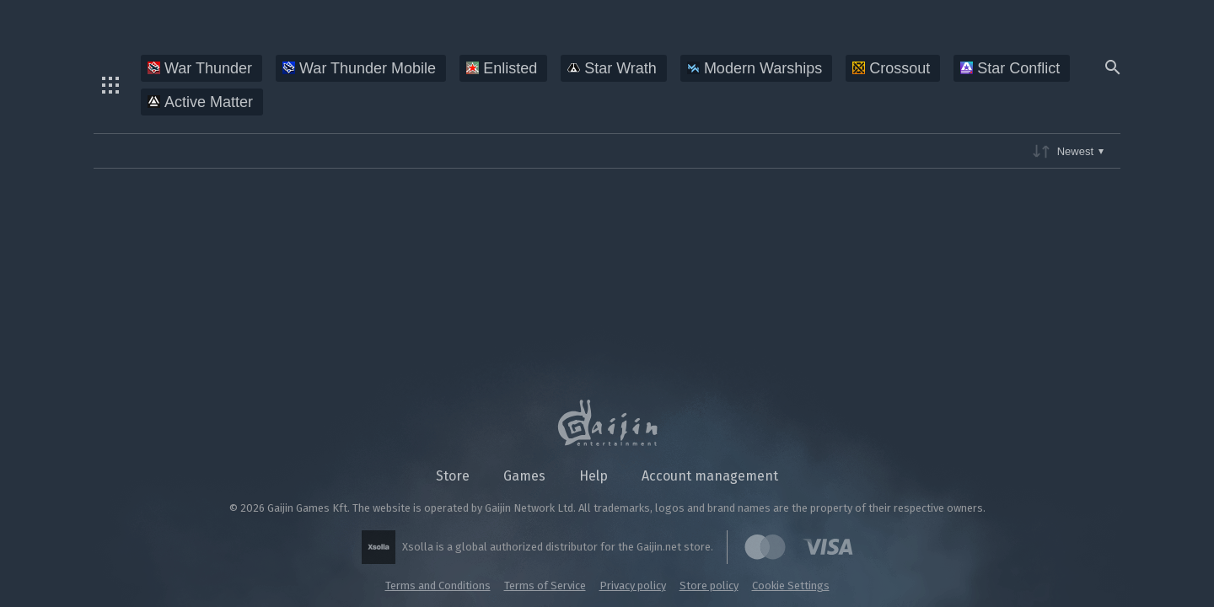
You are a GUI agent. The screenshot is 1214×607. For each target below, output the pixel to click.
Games (524, 476)
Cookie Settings (791, 585)
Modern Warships (754, 68)
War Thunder (200, 68)
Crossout (891, 68)
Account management (710, 476)
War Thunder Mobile (359, 68)
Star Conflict (1010, 68)
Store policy (709, 585)
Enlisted (501, 68)
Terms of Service (545, 585)
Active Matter (200, 102)
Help (593, 476)
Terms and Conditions (438, 585)
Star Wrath (612, 68)
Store (453, 476)
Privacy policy (632, 585)
